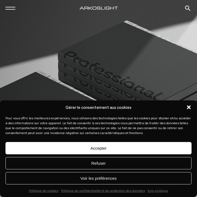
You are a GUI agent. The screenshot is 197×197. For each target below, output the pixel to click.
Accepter (98, 148)
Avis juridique (158, 190)
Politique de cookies (43, 190)
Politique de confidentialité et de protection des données (103, 190)
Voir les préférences (98, 178)
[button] (189, 107)
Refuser (98, 163)
